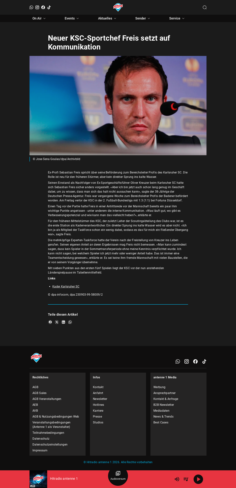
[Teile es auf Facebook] (50, 322)
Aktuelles (107, 18)
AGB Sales (39, 393)
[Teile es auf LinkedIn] (63, 322)
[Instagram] (37, 7)
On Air (39, 18)
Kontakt (98, 387)
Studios (98, 422)
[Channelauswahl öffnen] (204, 7)
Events (72, 18)
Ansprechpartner (164, 393)
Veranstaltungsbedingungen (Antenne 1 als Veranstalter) (51, 425)
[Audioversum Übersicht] (118, 476)
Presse (97, 416)
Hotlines (98, 405)
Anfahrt (98, 393)
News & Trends (163, 416)
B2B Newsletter (163, 405)
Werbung (159, 387)
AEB (35, 405)
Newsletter (100, 399)
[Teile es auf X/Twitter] (57, 322)
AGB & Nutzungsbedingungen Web (55, 416)
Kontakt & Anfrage (165, 399)
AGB (35, 387)
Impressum (40, 450)
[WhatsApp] (31, 7)
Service (177, 18)
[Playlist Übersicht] (186, 479)
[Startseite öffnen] (118, 7)
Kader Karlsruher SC (65, 286)
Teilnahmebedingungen (48, 432)
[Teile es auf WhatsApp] (70, 322)
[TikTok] (49, 7)
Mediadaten (161, 410)
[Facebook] (43, 7)
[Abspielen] (198, 479)
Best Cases (160, 422)
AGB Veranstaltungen (46, 399)
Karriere (98, 410)
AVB (35, 410)
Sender (143, 18)
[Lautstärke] (177, 479)
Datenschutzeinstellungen (49, 444)
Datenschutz (40, 438)
